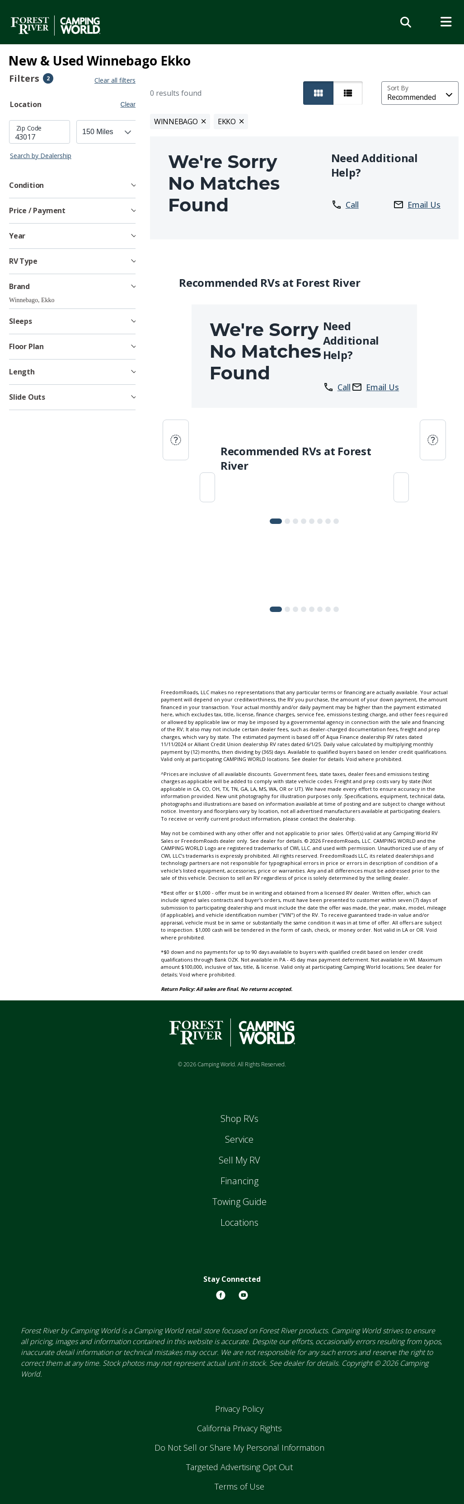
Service (239, 1139)
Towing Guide (239, 1202)
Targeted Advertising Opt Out (239, 1467)
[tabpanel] (73, 140)
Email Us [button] (417, 204)
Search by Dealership (40, 155)
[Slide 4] (312, 521)
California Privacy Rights (239, 1428)
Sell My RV (239, 1160)
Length (22, 372)
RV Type (23, 261)
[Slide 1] (288, 521)
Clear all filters (116, 80)
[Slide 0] (277, 521)
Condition (26, 185)
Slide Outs (27, 397)
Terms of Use (239, 1486)
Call (345, 204)
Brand (19, 286)
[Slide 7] (337, 521)
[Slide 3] (304, 521)
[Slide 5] (320, 521)
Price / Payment (37, 210)
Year (17, 236)
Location (26, 104)
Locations (239, 1222)
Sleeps (20, 321)
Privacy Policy (239, 1408)
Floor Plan (26, 346)
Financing (239, 1181)
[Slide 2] (296, 521)
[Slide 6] (329, 521)
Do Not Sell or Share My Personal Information (239, 1447)
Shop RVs (239, 1118)
